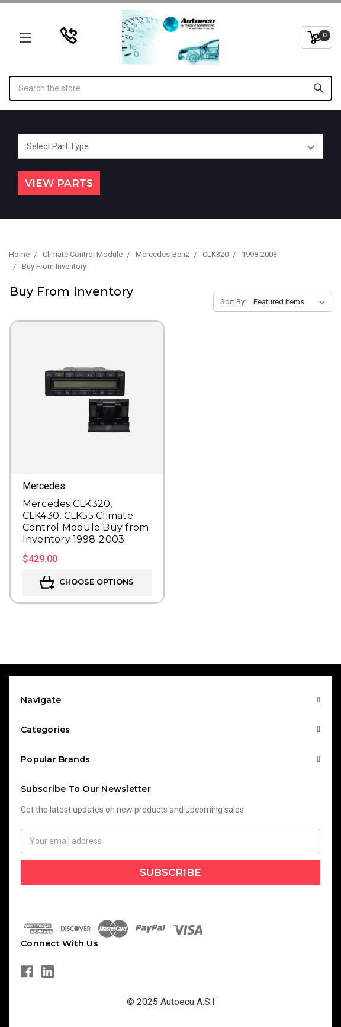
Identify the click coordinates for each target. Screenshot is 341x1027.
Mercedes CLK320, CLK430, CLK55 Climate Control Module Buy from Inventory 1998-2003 (85, 521)
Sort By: (233, 301)
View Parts (59, 183)
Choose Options (87, 582)
